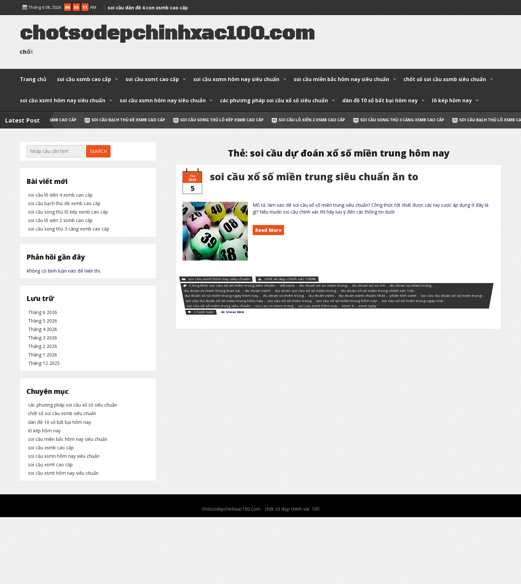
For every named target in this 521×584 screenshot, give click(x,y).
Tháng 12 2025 (44, 432)
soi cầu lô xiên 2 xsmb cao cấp (320, 120)
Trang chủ (33, 79)
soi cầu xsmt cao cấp (152, 79)
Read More (268, 230)
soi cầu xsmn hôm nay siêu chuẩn (236, 79)
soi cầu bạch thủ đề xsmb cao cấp (137, 120)
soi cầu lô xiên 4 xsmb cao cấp (60, 195)
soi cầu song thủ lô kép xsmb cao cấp (231, 120)
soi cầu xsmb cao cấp (84, 79)
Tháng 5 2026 (42, 390)
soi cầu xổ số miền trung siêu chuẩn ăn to (314, 176)
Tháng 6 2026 (42, 381)
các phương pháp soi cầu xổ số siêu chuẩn (274, 100)
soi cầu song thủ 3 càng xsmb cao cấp (411, 120)
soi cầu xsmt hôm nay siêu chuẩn (62, 100)
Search (98, 151)
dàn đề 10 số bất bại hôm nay (380, 100)
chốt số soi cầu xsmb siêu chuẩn (445, 79)
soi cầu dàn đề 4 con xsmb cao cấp (148, 6)
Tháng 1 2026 (42, 424)
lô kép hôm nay (452, 100)
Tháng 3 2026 (42, 407)
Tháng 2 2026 (42, 415)
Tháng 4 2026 (42, 399)
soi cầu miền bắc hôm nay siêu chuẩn (341, 79)
